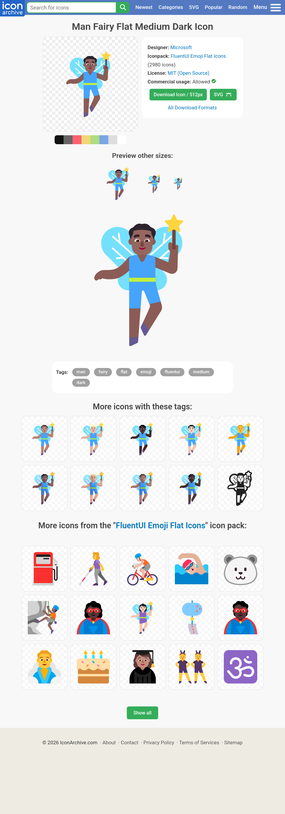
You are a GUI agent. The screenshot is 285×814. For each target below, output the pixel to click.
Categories (170, 7)
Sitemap (233, 742)
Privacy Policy (158, 742)
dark (81, 382)
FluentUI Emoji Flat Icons (198, 56)
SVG (194, 7)
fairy (102, 372)
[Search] (123, 7)
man (81, 372)
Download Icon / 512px (178, 94)
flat (124, 372)
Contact (129, 742)
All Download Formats (192, 108)
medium (201, 372)
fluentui (172, 372)
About (109, 742)
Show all (142, 713)
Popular (213, 7)
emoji (146, 372)
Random (237, 7)
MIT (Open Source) (188, 73)
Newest (143, 7)
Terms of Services (199, 742)
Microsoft (181, 47)
